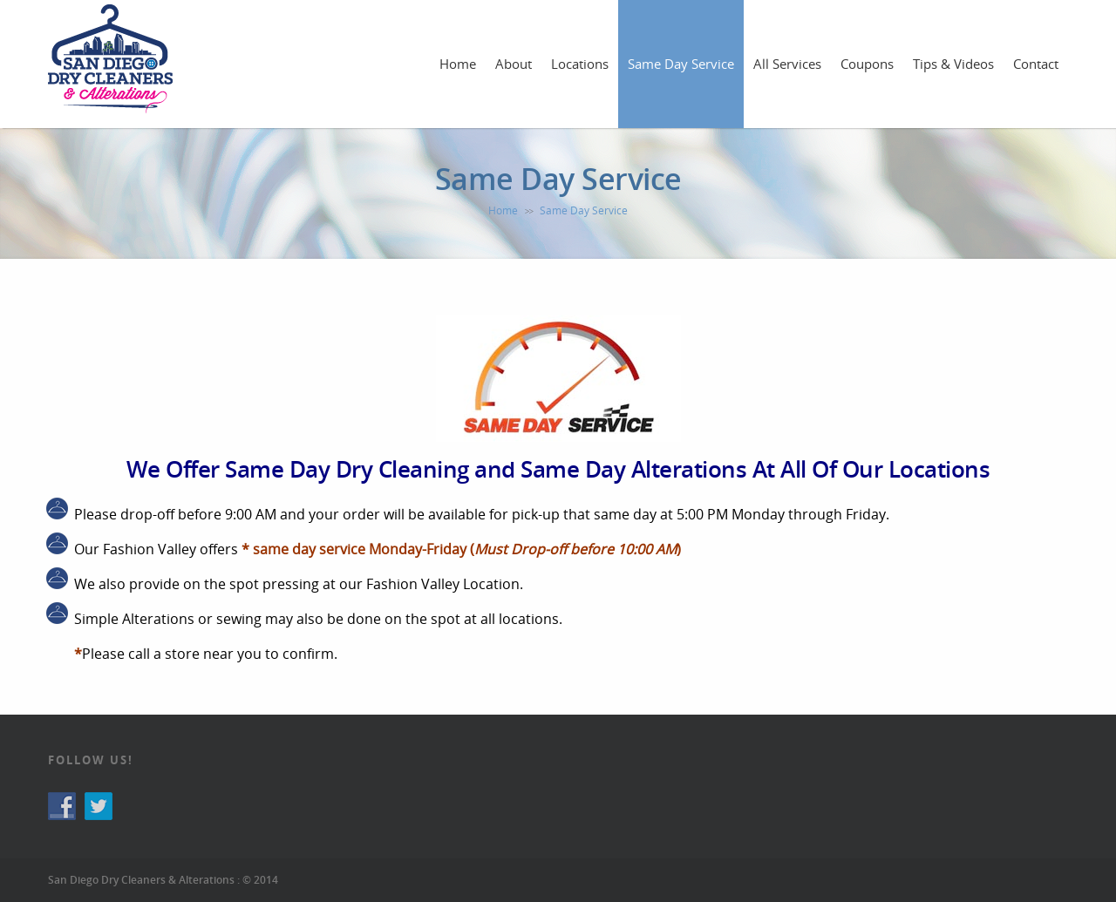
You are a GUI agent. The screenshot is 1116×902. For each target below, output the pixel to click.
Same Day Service (681, 63)
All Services (787, 63)
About (513, 63)
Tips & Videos (953, 63)
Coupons (867, 63)
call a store (164, 653)
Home (457, 63)
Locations (580, 63)
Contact (1035, 63)
